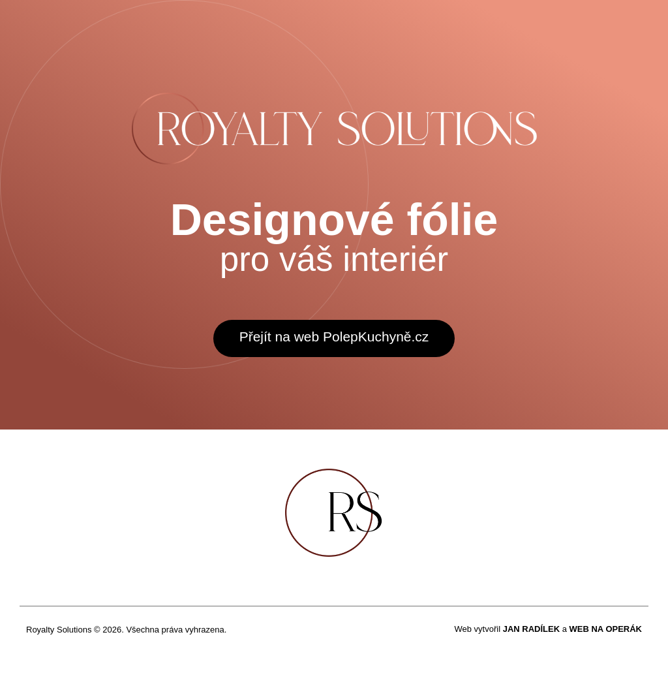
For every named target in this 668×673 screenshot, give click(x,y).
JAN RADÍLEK (531, 629)
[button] (334, 338)
